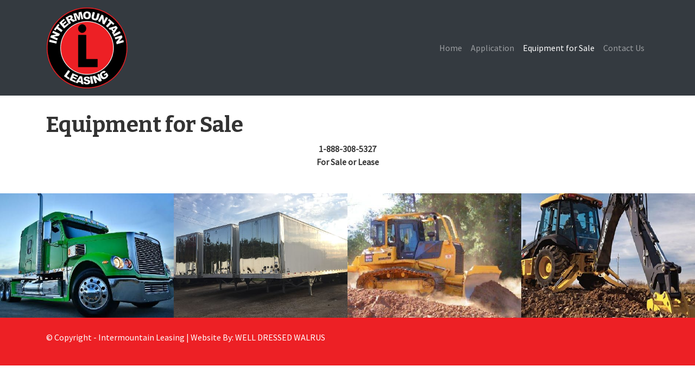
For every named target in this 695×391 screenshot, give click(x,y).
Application (492, 47)
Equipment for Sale (559, 47)
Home (450, 47)
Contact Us (624, 47)
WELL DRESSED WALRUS (280, 337)
